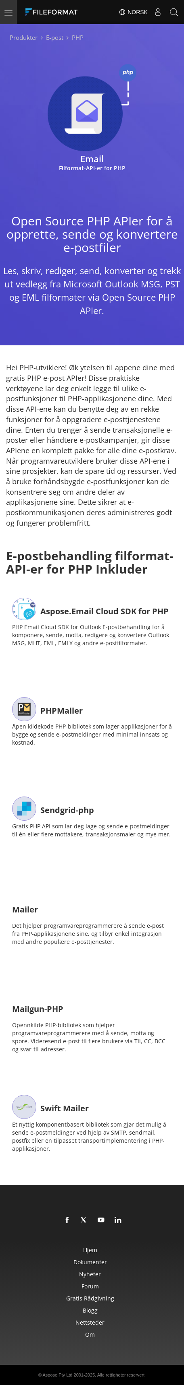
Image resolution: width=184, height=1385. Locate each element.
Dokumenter (90, 1262)
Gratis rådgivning (90, 1298)
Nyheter (90, 1274)
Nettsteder (90, 1322)
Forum (90, 1286)
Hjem (90, 1250)
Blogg (90, 1310)
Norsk (133, 12)
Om (90, 1334)
